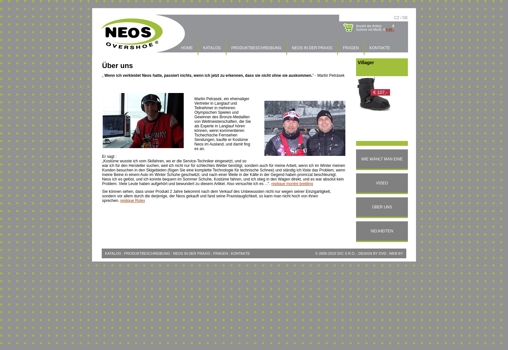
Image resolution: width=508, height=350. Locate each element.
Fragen (351, 48)
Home (187, 48)
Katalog (212, 48)
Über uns (382, 207)
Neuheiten (382, 231)
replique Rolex (132, 200)
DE (405, 18)
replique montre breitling (292, 183)
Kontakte (379, 48)
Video (382, 183)
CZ (396, 18)
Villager (366, 62)
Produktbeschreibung (256, 48)
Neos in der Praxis (312, 48)
